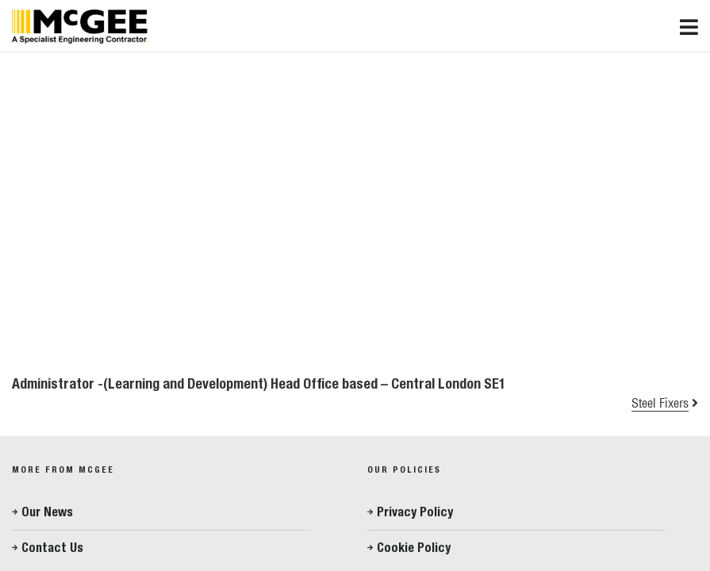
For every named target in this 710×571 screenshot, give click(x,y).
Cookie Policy (414, 547)
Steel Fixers (660, 403)
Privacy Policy (415, 511)
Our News (47, 511)
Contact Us (52, 547)
